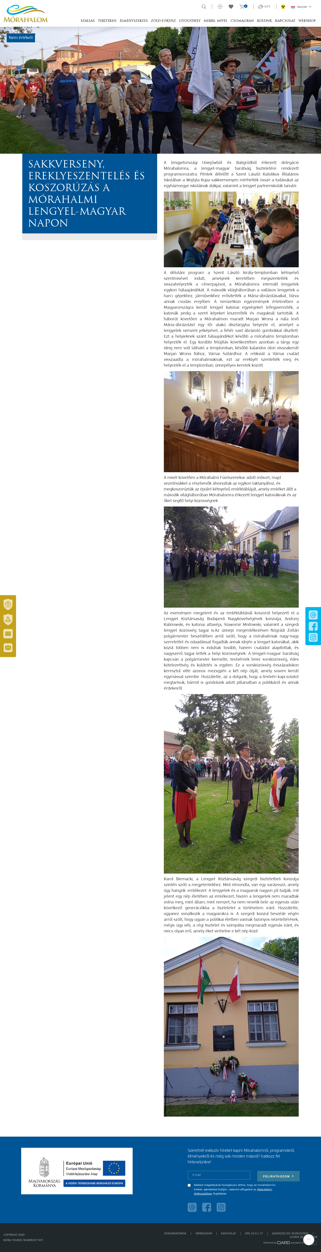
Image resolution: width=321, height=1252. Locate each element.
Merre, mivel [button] (215, 21)
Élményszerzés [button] (134, 21)
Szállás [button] (87, 21)
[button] (308, 1239)
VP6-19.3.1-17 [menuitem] (254, 1233)
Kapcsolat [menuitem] (228, 1233)
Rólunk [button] (264, 21)
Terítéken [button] (107, 21)
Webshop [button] (307, 21)
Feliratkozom (278, 1176)
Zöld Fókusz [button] (163, 21)
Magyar (301, 6)
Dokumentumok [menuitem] (175, 1233)
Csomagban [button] (242, 21)
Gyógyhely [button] (190, 21)
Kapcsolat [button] (285, 21)
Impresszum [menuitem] (203, 1233)
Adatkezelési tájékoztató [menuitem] (290, 1233)
